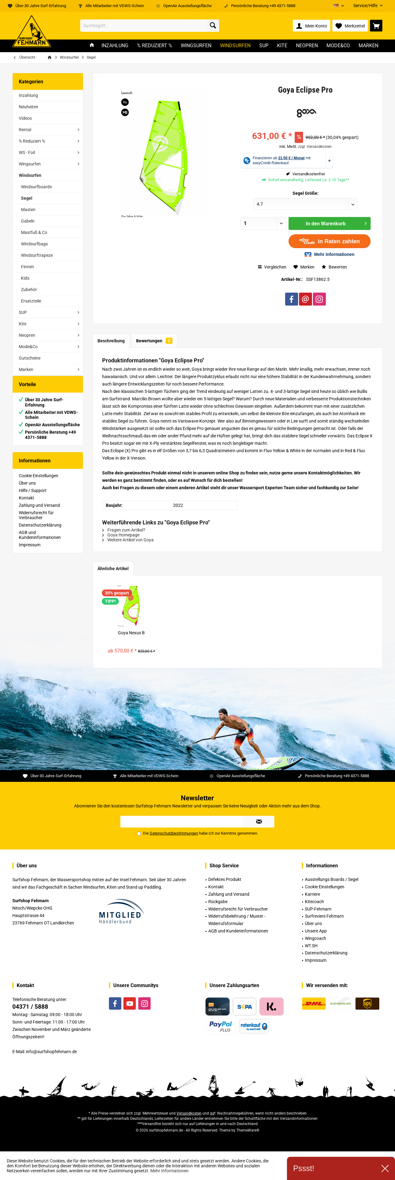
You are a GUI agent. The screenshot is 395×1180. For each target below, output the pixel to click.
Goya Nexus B (131, 632)
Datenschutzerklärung (40, 531)
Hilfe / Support (33, 496)
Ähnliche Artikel (113, 568)
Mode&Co (28, 346)
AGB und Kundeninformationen (40, 541)
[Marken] (368, 46)
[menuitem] (366, 6)
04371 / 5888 (30, 1006)
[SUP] (264, 46)
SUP (23, 312)
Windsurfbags (34, 243)
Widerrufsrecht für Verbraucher (36, 521)
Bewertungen (154, 341)
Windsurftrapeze (37, 255)
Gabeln (28, 221)
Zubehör (29, 289)
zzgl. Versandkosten (315, 146)
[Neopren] (307, 46)
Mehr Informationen (169, 1170)
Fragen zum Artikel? (123, 529)
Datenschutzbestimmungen (174, 833)
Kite (22, 323)
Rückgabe (217, 901)
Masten (28, 209)
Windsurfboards (36, 186)
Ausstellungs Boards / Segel (331, 879)
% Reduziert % (32, 141)
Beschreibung (111, 340)
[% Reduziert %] (155, 46)
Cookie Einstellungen (38, 481)
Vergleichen (272, 267)
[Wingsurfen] (196, 46)
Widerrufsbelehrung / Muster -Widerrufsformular (236, 920)
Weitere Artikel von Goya (128, 539)
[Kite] (282, 46)
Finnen (27, 266)
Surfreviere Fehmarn (324, 916)
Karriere (312, 894)
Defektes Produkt (224, 879)
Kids (25, 278)
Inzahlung (28, 95)
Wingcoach (315, 938)
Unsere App (316, 930)
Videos (25, 118)
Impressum (29, 550)
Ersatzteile (31, 300)
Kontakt (26, 504)
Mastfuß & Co (34, 232)
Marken (26, 369)
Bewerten (334, 267)
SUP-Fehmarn (318, 909)
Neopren (27, 335)
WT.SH (311, 945)
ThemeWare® (247, 1130)
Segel (26, 198)
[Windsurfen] (235, 46)
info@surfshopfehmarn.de (51, 1051)
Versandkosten (189, 1113)
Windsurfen (30, 175)
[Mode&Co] (338, 46)
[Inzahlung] (115, 46)
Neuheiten (28, 106)
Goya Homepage (120, 534)
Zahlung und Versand (39, 511)
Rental (25, 129)
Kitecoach (314, 901)
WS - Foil (27, 152)
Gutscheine (29, 358)
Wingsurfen (30, 163)
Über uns (27, 489)
